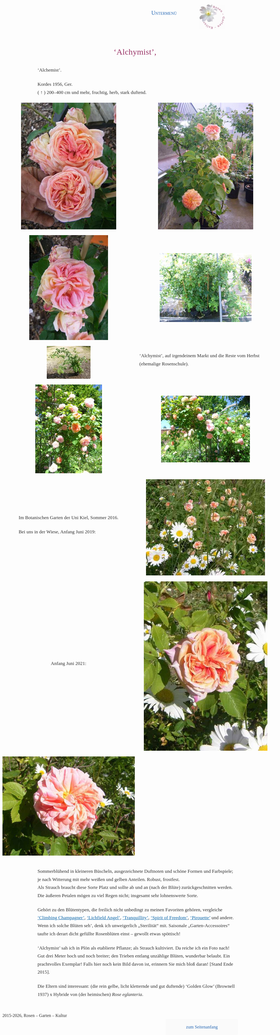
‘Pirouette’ (200, 917)
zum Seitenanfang (202, 1027)
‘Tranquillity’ (135, 917)
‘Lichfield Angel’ (103, 917)
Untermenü (164, 13)
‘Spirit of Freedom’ (169, 917)
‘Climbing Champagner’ (60, 917)
